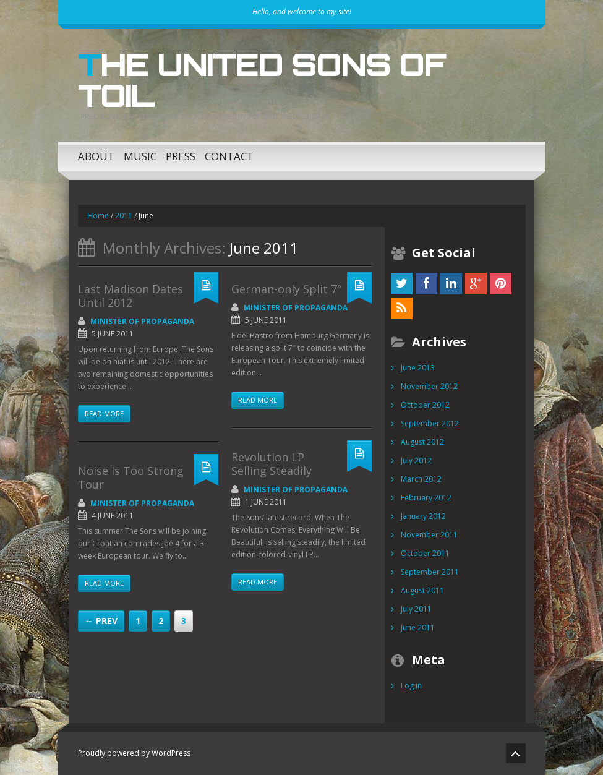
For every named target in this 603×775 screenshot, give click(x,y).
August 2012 (422, 442)
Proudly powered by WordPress (134, 753)
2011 (123, 215)
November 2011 (429, 534)
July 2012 (416, 460)
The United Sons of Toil (261, 80)
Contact (229, 156)
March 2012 (421, 479)
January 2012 (423, 516)
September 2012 (430, 423)
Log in (411, 685)
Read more (104, 413)
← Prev (101, 621)
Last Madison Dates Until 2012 (130, 295)
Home (98, 215)
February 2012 (426, 497)
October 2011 (425, 553)
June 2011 (418, 627)
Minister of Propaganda (142, 321)
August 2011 (422, 590)
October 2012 (425, 405)
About (96, 156)
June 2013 (418, 367)
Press (180, 156)
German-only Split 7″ (286, 288)
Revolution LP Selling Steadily (271, 464)
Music (140, 156)
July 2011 (416, 609)
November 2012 (429, 386)
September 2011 (430, 572)
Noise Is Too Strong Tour (131, 477)
